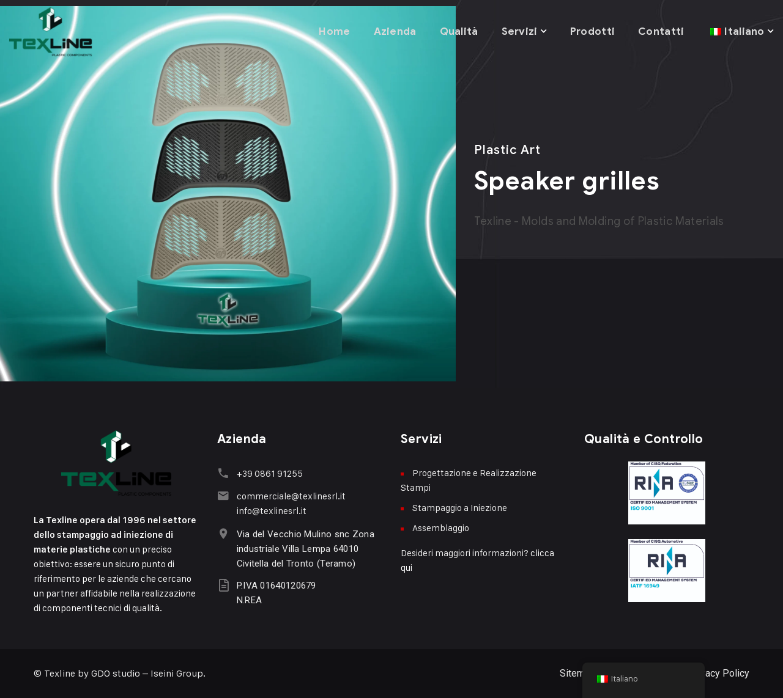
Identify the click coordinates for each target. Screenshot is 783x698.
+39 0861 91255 (269, 473)
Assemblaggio (440, 528)
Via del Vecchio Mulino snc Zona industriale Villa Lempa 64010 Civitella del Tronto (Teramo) (304, 548)
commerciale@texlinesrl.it (290, 495)
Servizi (518, 30)
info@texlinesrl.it (270, 510)
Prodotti (591, 30)
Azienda (392, 30)
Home (331, 30)
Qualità (456, 30)
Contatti (660, 30)
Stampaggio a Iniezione (459, 507)
